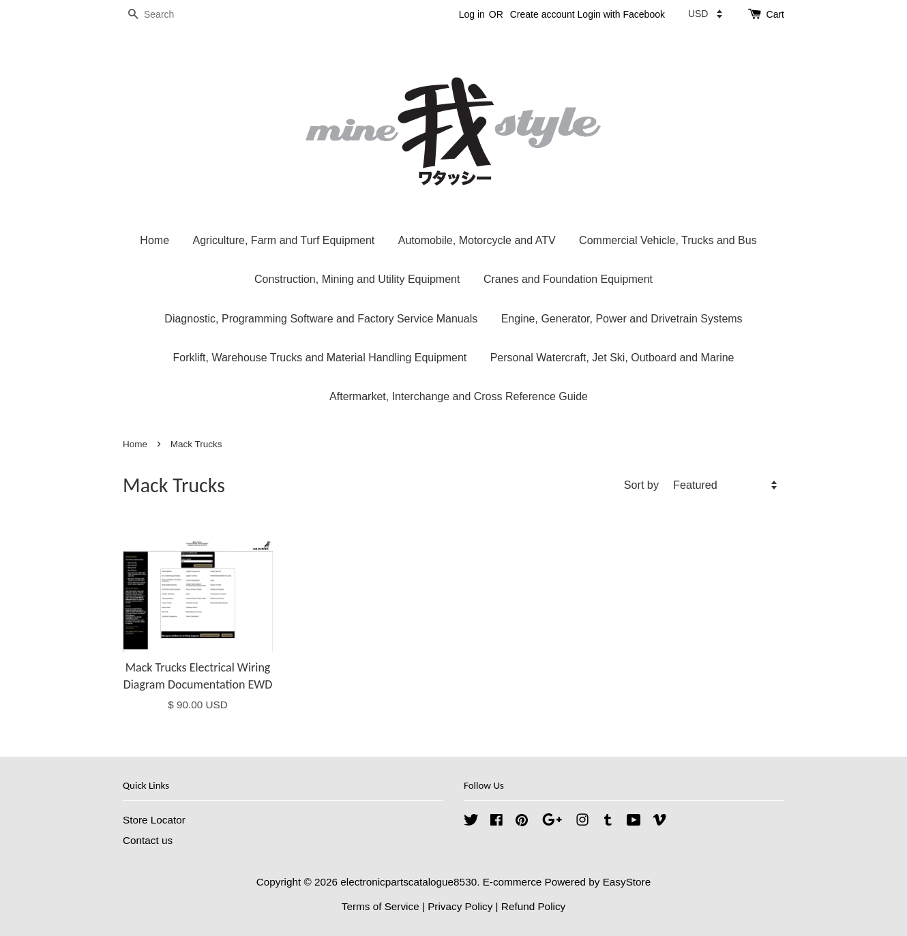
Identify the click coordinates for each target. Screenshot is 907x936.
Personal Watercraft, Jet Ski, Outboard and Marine (612, 357)
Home (154, 240)
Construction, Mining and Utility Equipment (357, 279)
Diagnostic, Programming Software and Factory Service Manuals (320, 318)
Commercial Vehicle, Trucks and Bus (668, 240)
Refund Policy (533, 906)
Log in (472, 14)
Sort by (641, 485)
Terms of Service (380, 906)
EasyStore (627, 882)
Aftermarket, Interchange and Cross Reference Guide (458, 396)
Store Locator (154, 820)
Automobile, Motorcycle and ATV (477, 240)
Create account (542, 14)
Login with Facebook (621, 14)
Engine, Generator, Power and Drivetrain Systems (622, 318)
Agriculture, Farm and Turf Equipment (283, 240)
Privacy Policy (460, 906)
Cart (775, 14)
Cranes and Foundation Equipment (568, 279)
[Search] (164, 15)
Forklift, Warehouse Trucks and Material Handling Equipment (320, 357)
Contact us (148, 840)
